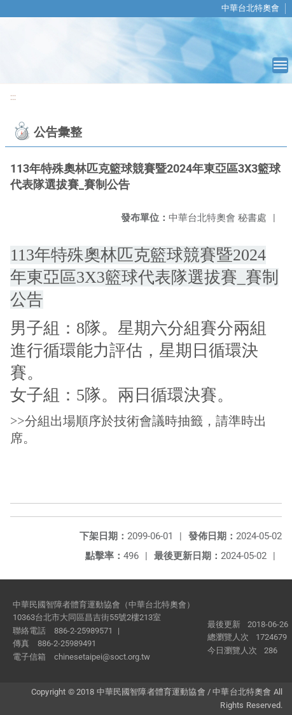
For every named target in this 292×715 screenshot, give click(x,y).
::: (13, 97)
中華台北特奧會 (250, 8)
